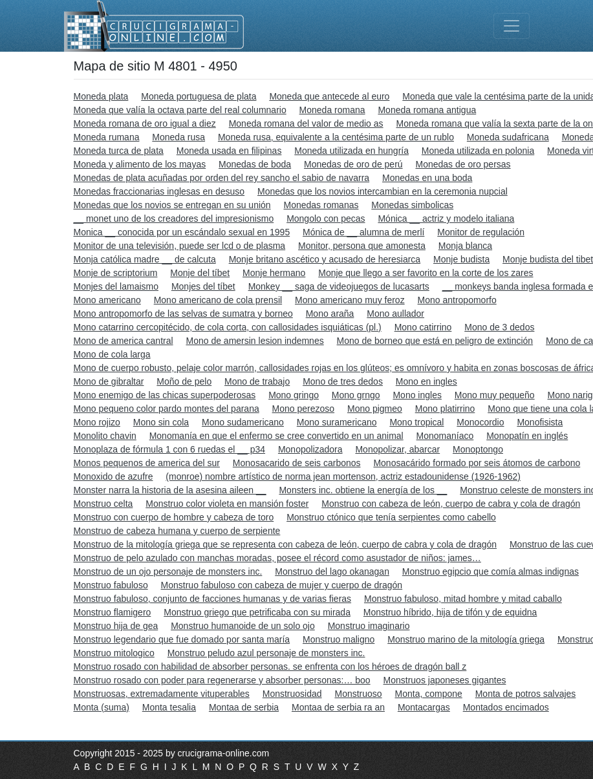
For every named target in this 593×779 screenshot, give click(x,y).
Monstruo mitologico (114, 653)
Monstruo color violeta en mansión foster (227, 503)
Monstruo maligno (338, 639)
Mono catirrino (423, 327)
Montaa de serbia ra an (338, 707)
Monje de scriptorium (116, 273)
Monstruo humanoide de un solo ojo (243, 626)
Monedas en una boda (427, 178)
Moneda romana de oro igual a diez (145, 123)
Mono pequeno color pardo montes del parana (166, 408)
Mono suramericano (337, 422)
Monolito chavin (105, 436)
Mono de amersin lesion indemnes (254, 341)
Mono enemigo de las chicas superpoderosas (165, 395)
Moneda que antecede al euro (329, 96)
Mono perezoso (303, 408)
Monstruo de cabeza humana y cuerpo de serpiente (177, 531)
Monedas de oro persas (463, 164)
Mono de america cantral (123, 341)
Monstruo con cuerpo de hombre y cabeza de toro (174, 517)
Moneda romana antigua (427, 110)
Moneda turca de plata (119, 150)
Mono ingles (417, 395)
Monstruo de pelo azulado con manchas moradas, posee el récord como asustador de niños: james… (277, 558)
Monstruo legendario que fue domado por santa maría (182, 639)
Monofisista (540, 422)
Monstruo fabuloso (111, 585)
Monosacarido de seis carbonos (297, 463)
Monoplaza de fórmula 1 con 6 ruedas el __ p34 (170, 449)
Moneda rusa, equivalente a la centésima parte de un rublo (336, 137)
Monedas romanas (321, 205)
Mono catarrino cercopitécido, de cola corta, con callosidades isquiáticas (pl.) (228, 327)
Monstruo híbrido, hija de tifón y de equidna (450, 612)
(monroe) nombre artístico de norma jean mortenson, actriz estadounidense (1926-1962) (343, 476)
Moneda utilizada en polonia (478, 150)
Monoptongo (478, 449)
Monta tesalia (169, 707)
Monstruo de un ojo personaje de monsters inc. (168, 571)
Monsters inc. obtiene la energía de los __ (363, 490)
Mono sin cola (161, 422)
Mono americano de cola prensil (218, 300)
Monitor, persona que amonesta (362, 245)
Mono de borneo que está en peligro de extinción (435, 341)
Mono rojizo (97, 422)
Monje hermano (274, 273)
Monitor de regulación (480, 232)
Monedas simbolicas (412, 205)
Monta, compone (428, 693)
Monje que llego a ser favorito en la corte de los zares (425, 273)
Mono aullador (395, 313)
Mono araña (330, 313)
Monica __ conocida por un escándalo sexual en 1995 (182, 232)
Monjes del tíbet (203, 286)
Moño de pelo (183, 381)
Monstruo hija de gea (116, 626)
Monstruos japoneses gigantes (444, 680)
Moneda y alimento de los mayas (140, 164)
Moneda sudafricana (508, 137)
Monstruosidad (292, 693)
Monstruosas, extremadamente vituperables (162, 693)
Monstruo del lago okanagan (332, 571)
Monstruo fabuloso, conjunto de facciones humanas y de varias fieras (213, 598)
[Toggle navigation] (511, 26)
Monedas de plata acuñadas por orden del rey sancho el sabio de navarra (222, 178)
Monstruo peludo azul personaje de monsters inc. (266, 653)
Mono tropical (416, 422)
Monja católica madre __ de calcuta (145, 259)
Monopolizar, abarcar (397, 449)
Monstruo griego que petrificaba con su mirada (257, 612)
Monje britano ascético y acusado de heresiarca (325, 259)
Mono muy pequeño (495, 395)
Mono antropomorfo (457, 300)
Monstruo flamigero (112, 612)
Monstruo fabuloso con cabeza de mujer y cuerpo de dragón (282, 585)
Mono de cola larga (112, 354)
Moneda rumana (107, 137)
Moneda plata (101, 96)
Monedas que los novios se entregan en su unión (172, 205)
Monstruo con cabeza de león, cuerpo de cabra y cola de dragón (450, 503)
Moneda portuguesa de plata (198, 96)
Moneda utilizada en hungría (351, 150)
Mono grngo (356, 395)
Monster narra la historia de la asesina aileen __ (170, 490)
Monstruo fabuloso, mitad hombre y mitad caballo (463, 598)
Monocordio (480, 422)
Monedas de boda (255, 164)
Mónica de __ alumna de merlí (363, 232)
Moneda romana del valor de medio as (306, 123)
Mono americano (107, 300)
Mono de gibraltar (109, 381)
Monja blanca (465, 245)
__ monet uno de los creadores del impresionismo (174, 218)
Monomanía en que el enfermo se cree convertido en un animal (276, 436)
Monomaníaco (445, 436)
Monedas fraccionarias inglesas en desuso (159, 191)
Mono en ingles (426, 381)
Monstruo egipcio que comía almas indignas (490, 571)
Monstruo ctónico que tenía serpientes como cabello (391, 517)
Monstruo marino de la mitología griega (465, 639)
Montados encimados (506, 707)
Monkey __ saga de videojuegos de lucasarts (338, 286)
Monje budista (461, 259)
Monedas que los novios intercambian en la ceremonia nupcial (382, 191)
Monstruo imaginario (369, 626)
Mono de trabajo (257, 381)
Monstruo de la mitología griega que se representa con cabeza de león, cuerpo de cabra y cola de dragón (285, 544)
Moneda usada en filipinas (229, 150)
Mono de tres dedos (343, 381)
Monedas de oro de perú (353, 164)
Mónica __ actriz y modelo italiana (446, 218)
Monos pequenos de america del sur (147, 463)
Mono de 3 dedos (499, 327)
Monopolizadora (310, 449)
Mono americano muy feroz (350, 300)
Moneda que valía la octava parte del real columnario (180, 110)
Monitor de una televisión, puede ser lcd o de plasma (180, 245)
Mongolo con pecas (325, 218)
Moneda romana (332, 110)
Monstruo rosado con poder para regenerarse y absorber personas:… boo (222, 680)
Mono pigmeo (374, 408)
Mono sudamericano (243, 422)
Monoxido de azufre (113, 476)
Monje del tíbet (200, 273)
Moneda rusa (178, 137)
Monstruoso (358, 693)
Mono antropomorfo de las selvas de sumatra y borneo (183, 313)
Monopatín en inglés (527, 436)
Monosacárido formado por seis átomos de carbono (476, 463)
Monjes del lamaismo (116, 286)
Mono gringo (293, 395)
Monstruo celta (103, 503)
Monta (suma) (101, 707)
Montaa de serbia (244, 707)
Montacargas (424, 707)
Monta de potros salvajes (525, 693)
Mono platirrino (445, 408)
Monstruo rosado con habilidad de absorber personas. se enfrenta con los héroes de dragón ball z (270, 666)
